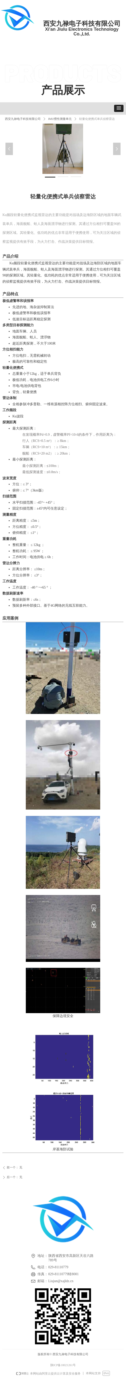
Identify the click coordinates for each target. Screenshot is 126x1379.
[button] (119, 108)
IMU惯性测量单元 (60, 119)
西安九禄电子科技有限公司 (23, 119)
